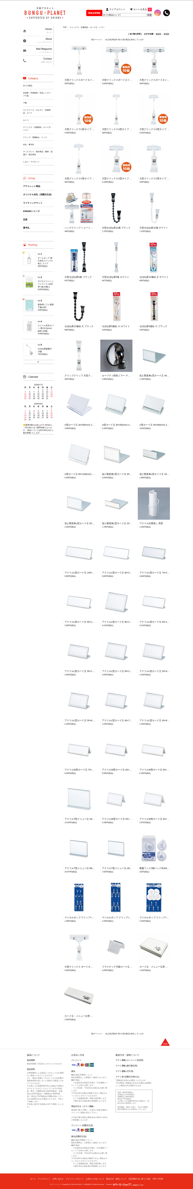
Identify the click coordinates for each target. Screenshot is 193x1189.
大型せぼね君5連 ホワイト (115, 277)
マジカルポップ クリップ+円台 (155, 917)
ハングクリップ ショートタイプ (81, 227)
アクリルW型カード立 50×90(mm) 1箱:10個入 (163, 819)
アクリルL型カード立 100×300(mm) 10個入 (87, 572)
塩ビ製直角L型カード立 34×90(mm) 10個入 (161, 474)
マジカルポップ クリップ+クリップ (120, 917)
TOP (65, 27)
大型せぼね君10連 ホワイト (153, 227)
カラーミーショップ (56, 1184)
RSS (154, 1179)
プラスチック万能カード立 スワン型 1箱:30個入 (126, 966)
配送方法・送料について (116, 1179)
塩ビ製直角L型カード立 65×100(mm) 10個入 (125, 474)
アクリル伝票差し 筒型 (151, 523)
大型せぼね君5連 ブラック (78, 277)
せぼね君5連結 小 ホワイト (116, 326)
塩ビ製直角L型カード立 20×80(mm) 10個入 (124, 523)
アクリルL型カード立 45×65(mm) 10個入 (160, 720)
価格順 (158, 34)
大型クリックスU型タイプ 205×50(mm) (122, 129)
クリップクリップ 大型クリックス (82, 375)
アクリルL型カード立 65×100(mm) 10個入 (123, 671)
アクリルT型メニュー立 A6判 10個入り (122, 868)
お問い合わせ (57, 1179)
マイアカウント (44, 1179)
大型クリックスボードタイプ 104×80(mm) (161, 80)
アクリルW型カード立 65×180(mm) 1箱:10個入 (163, 769)
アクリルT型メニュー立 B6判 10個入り (85, 868)
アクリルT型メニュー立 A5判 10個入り (85, 819)
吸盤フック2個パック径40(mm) (155, 868)
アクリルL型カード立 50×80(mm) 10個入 (86, 720)
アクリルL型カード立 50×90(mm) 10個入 (160, 671)
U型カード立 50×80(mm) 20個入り (157, 424)
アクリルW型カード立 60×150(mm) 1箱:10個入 (126, 769)
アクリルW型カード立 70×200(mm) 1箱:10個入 (89, 769)
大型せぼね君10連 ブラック (116, 227)
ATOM (160, 1179)
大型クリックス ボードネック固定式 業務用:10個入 (91, 966)
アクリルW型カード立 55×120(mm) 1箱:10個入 (126, 819)
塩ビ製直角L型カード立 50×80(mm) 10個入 (87, 523)
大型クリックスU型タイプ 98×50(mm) (159, 178)
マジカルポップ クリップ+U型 (80, 917)
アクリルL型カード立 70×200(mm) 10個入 (161, 572)
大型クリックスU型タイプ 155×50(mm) (85, 178)
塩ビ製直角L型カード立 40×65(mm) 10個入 (161, 375)
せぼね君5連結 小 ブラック (153, 326)
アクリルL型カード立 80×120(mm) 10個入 (123, 622)
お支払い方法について (95, 1179)
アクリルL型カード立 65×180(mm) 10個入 (86, 622)
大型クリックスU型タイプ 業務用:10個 (84, 129)
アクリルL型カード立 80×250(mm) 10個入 (123, 572)
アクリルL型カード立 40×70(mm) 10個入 (123, 720)
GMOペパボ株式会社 (84, 1184)
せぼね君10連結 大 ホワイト (154, 277)
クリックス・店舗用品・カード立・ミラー (87, 27)
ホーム (33, 1179)
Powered (124, 1184)
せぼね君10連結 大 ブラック (79, 326)
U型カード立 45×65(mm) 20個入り (120, 424)
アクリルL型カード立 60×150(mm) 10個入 (161, 622)
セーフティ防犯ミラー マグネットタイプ (123, 375)
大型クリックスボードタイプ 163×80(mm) (86, 80)
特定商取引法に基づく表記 (140, 1179)
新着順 (166, 34)
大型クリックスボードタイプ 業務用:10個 (123, 80)
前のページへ (96, 40)
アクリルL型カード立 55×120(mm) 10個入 (86, 671)
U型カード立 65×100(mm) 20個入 (82, 474)
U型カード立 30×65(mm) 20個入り (82, 424)
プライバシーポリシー (75, 1179)
